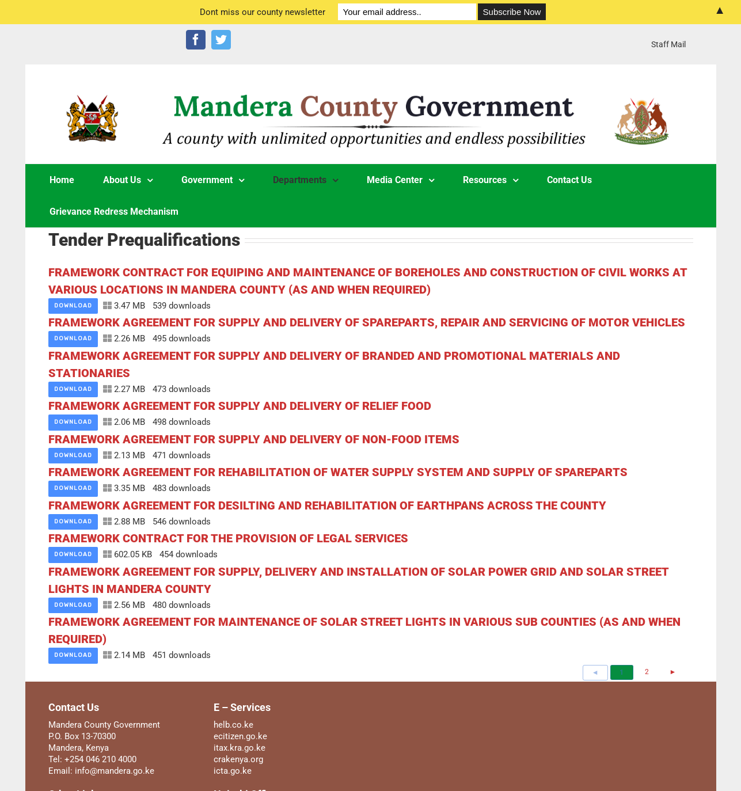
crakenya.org (238, 759)
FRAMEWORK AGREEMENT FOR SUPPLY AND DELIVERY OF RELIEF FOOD (239, 406)
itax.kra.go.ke (239, 748)
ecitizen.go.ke (240, 736)
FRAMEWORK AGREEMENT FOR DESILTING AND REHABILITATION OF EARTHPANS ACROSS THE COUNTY (327, 505)
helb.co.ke (233, 725)
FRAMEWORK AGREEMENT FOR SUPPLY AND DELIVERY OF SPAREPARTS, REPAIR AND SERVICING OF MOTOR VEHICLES (366, 322)
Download (73, 305)
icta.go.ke (233, 771)
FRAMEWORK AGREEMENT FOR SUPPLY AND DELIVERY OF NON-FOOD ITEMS (253, 439)
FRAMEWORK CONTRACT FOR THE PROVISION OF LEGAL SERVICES (228, 538)
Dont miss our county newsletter (262, 12)
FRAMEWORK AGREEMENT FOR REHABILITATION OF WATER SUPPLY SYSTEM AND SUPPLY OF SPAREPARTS (338, 472)
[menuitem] (668, 44)
